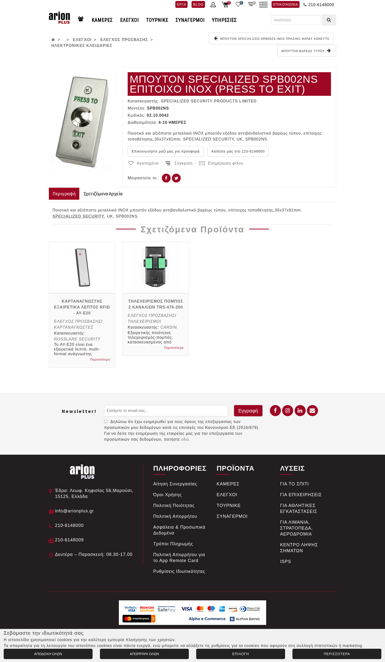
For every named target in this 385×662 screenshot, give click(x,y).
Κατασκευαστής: (143, 101)
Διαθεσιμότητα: (142, 122)
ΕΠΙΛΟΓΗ (240, 654)
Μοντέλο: (137, 108)
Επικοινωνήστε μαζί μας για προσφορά (166, 151)
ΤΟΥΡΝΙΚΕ (157, 20)
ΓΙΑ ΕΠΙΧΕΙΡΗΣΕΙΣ (301, 494)
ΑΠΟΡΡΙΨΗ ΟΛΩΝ (144, 654)
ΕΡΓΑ (181, 4)
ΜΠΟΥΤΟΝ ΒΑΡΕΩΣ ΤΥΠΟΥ (306, 50)
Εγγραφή (248, 410)
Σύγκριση (178, 163)
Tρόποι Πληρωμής (173, 543)
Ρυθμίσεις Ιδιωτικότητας (179, 571)
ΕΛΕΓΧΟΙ (129, 20)
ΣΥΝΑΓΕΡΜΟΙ (190, 20)
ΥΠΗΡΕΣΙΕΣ (224, 20)
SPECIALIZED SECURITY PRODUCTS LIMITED (209, 101)
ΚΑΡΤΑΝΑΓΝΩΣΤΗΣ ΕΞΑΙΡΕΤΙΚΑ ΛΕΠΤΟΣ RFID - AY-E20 (82, 307)
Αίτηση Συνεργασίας (175, 483)
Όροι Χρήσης (167, 494)
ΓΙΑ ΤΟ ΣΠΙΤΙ (294, 483)
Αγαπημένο (143, 163)
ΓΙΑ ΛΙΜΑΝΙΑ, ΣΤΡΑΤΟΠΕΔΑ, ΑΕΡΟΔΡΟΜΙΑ (296, 528)
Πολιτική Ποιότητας (174, 505)
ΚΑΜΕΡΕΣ (102, 20)
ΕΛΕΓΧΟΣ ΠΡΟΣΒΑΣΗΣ (124, 40)
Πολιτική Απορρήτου (175, 516)
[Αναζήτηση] (295, 20)
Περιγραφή (64, 193)
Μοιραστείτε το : (143, 178)
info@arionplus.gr (74, 510)
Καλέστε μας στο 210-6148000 (238, 151)
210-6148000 (321, 5)
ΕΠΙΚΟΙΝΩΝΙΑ (285, 4)
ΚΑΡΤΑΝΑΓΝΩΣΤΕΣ (73, 327)
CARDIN (168, 327)
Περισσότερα (100, 359)
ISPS (285, 561)
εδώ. (185, 439)
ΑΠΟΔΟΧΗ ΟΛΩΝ (48, 654)
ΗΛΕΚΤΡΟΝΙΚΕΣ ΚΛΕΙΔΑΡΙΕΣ (81, 45)
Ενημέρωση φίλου (221, 163)
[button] (111, 71)
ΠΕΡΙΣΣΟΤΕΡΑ (337, 654)
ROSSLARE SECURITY (77, 339)
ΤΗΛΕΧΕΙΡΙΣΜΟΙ (144, 321)
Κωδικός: (136, 115)
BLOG (198, 4)
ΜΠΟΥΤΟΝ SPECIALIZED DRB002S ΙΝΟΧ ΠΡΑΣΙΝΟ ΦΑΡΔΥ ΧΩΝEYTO (272, 38)
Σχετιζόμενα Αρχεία (103, 193)
